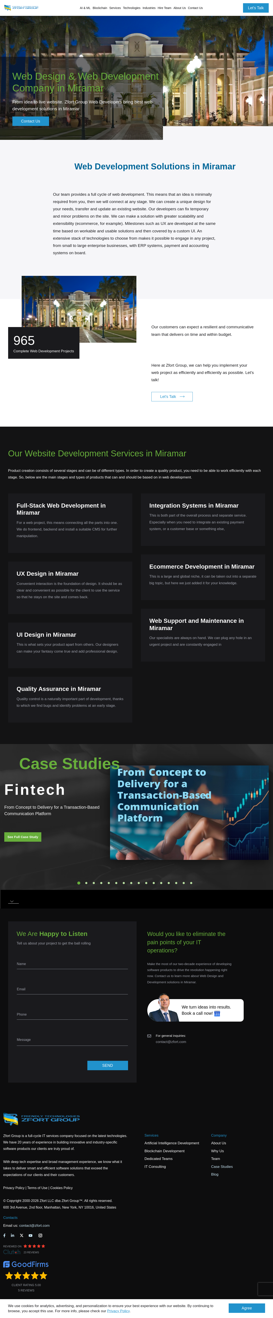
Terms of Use (37, 1188)
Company (219, 1135)
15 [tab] (184, 883)
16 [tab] (191, 883)
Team (215, 1159)
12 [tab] (161, 883)
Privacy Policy (118, 1311)
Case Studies (222, 1167)
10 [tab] (146, 883)
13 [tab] (169, 883)
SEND (107, 1065)
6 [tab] (116, 883)
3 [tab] (94, 883)
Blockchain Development (165, 1151)
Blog (214, 1174)
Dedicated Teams (159, 1159)
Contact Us (195, 8)
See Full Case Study (22, 837)
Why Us (217, 1151)
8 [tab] (131, 883)
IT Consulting (155, 1167)
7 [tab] (124, 883)
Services (151, 1135)
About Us (218, 1143)
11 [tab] (154, 883)
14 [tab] (176, 883)
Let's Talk (256, 8)
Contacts (10, 1218)
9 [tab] (139, 883)
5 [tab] (109, 883)
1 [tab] (79, 883)
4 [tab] (101, 883)
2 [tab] (86, 883)
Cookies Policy (61, 1188)
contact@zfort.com (171, 1042)
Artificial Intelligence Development (172, 1143)
